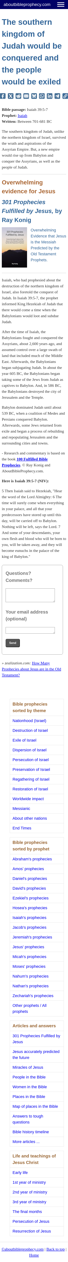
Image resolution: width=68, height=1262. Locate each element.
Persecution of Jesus (31, 1221)
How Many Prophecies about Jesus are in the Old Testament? (31, 669)
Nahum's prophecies (31, 976)
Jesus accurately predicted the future (36, 1054)
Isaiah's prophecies (30, 917)
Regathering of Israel (31, 779)
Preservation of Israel (31, 769)
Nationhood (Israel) (29, 720)
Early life (20, 1172)
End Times (22, 828)
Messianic (21, 808)
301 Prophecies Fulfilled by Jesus (36, 1039)
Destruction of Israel (30, 730)
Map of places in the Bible (35, 1106)
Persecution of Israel (31, 759)
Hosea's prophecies (30, 908)
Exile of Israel (24, 740)
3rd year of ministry (29, 1202)
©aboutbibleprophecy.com (22, 1249)
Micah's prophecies (30, 956)
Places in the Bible (29, 1096)
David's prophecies (29, 888)
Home (34, 1255)
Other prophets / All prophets (30, 1008)
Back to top (55, 1249)
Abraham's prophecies (32, 859)
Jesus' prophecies (28, 947)
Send (12, 642)
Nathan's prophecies (31, 986)
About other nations (30, 818)
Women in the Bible (30, 1087)
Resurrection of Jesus (32, 1231)
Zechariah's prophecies (33, 995)
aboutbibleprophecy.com (27, 4)
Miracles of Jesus (28, 1067)
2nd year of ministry (30, 1192)
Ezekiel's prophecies (31, 898)
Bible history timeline (31, 1132)
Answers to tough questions (28, 1119)
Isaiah (22, 115)
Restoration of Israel (30, 789)
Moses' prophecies (29, 966)
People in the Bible (29, 1077)
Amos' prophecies (28, 869)
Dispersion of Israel (30, 750)
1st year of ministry (29, 1182)
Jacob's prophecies (30, 927)
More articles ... (26, 1141)
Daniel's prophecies (30, 878)
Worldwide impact (28, 799)
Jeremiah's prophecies (32, 937)
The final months (27, 1211)
